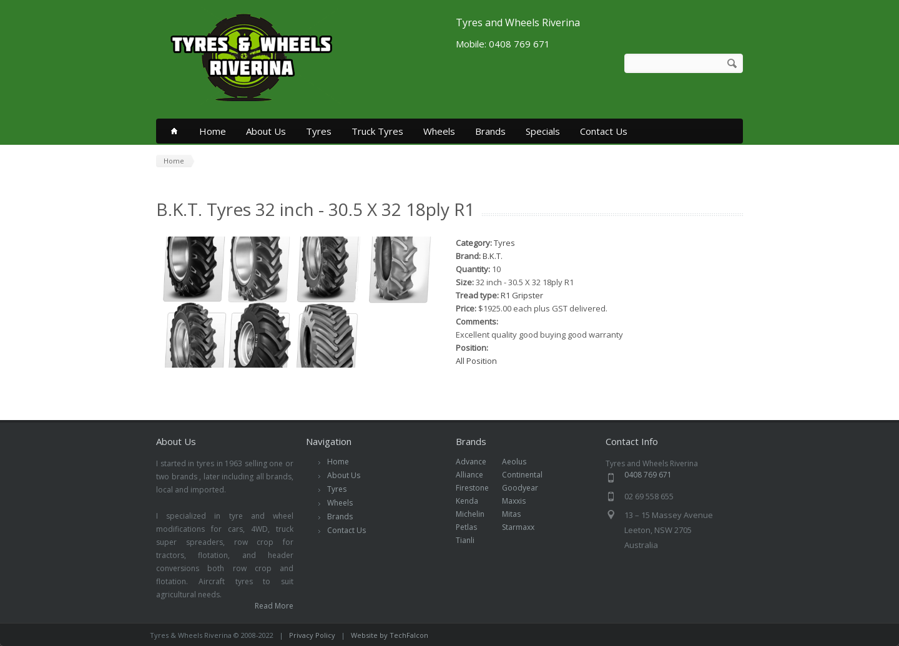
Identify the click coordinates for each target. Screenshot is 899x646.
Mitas (518, 514)
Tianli (472, 540)
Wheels (439, 131)
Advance (477, 461)
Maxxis (520, 501)
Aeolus (520, 461)
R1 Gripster (522, 295)
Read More (274, 605)
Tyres (319, 131)
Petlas (473, 527)
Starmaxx (525, 527)
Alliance (476, 474)
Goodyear (526, 487)
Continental (529, 474)
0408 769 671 (648, 474)
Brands (490, 131)
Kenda (473, 501)
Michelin (477, 514)
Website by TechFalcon (389, 635)
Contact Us (603, 131)
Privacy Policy (312, 635)
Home (212, 131)
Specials (543, 131)
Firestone (479, 487)
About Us (266, 131)
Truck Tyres (377, 131)
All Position (476, 360)
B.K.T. (493, 256)
